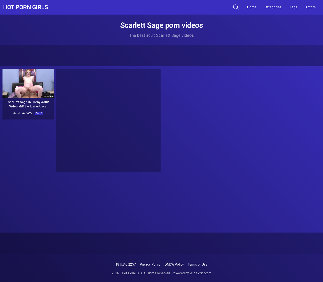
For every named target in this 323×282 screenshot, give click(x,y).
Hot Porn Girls (25, 7)
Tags (293, 7)
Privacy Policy (150, 264)
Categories (273, 7)
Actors (311, 7)
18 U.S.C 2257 (125, 264)
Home (251, 7)
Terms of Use (197, 264)
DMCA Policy (174, 264)
